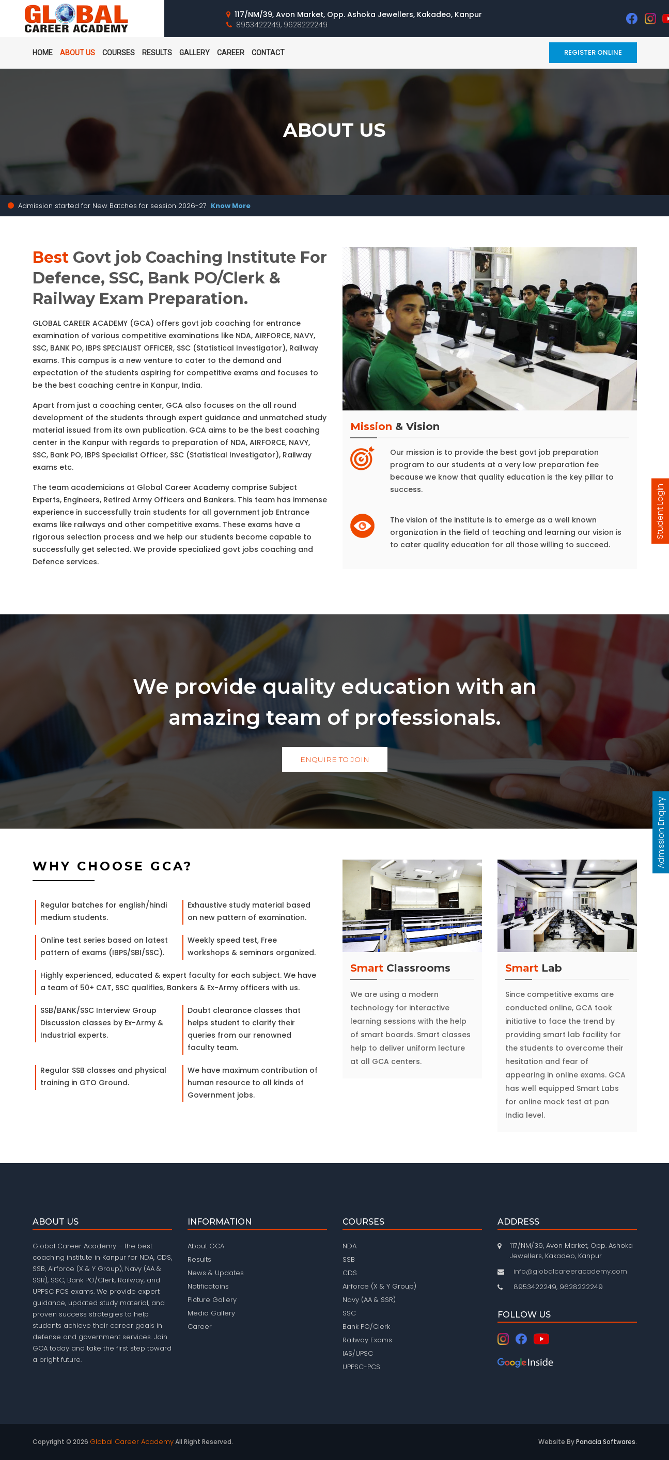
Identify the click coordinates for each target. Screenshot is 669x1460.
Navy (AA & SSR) (369, 1300)
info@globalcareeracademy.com (570, 1271)
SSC (349, 1313)
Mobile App (316, 53)
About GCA (206, 1246)
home (43, 53)
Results (157, 53)
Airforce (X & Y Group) (379, 1286)
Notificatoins (208, 1286)
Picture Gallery (212, 1300)
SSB (349, 1259)
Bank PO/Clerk (366, 1326)
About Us (77, 53)
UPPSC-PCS (361, 1367)
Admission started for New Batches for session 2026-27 (134, 206)
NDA (349, 1246)
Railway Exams (367, 1340)
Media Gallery (211, 1313)
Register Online (593, 52)
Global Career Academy (132, 1442)
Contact (268, 53)
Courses (118, 53)
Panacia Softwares (605, 1441)
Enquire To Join (334, 759)
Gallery (194, 53)
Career (230, 53)
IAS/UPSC (358, 1353)
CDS (350, 1273)
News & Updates (216, 1273)
